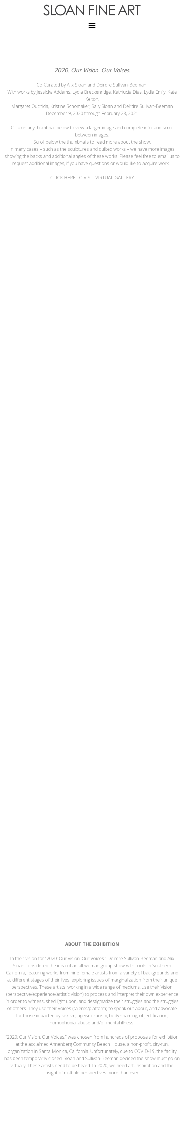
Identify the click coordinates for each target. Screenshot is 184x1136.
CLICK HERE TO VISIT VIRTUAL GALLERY (92, 177)
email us (166, 156)
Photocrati (103, 1127)
